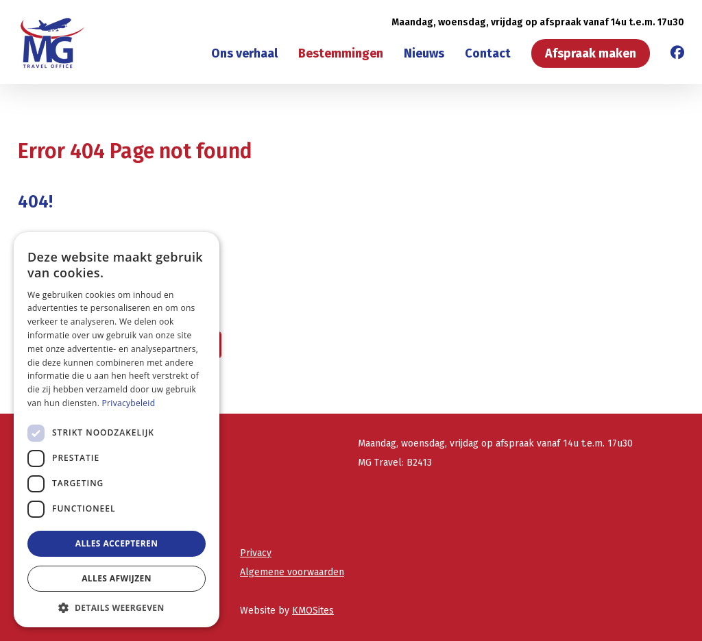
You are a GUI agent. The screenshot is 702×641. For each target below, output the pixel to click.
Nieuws (424, 53)
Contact (488, 53)
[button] (116, 607)
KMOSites (313, 610)
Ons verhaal (244, 53)
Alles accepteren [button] (116, 543)
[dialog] (116, 429)
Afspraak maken (590, 53)
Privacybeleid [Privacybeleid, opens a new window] (129, 403)
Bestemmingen (340, 53)
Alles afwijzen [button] (117, 578)
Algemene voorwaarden (292, 572)
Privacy (255, 553)
